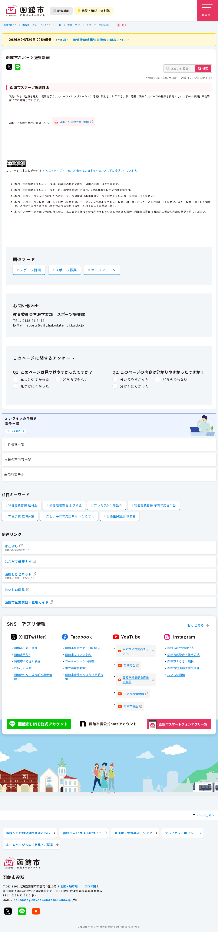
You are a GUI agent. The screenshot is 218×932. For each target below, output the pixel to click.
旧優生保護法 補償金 (121, 516)
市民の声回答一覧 (17, 459)
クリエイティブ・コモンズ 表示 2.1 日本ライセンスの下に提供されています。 (91, 170)
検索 (205, 68)
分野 (58, 25)
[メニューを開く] (207, 10)
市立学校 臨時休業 (21, 516)
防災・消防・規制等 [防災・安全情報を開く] (94, 11)
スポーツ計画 (30, 269)
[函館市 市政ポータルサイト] (25, 11)
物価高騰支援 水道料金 (66, 505)
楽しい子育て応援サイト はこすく (70, 516)
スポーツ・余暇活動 (97, 25)
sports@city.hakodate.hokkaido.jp (55, 325)
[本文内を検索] (188, 68)
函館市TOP (9, 25)
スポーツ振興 (66, 269)
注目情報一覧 (14, 444)
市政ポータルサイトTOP (36, 25)
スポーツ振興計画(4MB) (74, 121)
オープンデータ (103, 269)
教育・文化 (73, 25)
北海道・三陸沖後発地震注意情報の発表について (93, 39)
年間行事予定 (14, 474)
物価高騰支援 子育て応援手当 (155, 505)
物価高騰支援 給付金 (22, 505)
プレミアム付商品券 (108, 505)
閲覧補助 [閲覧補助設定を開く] (61, 11)
